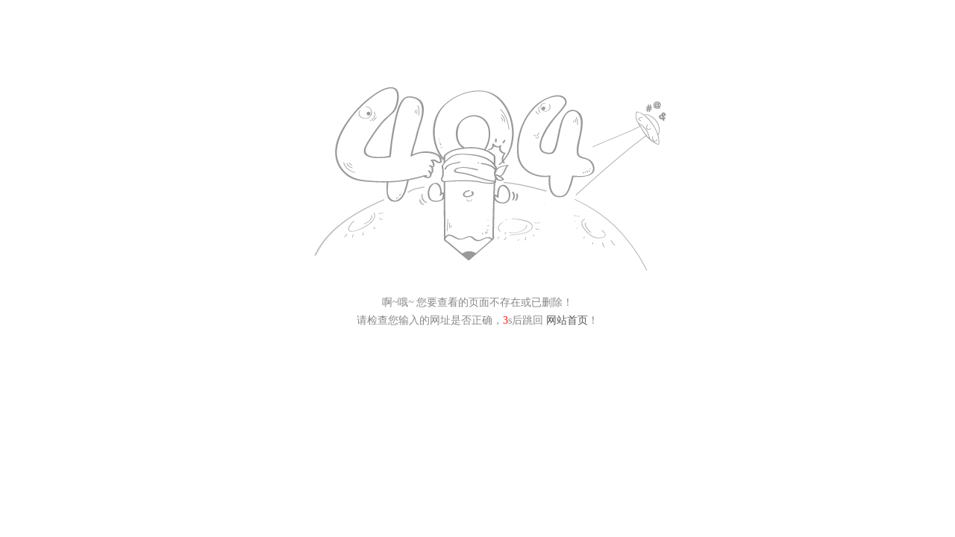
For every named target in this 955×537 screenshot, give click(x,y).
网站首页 (567, 320)
